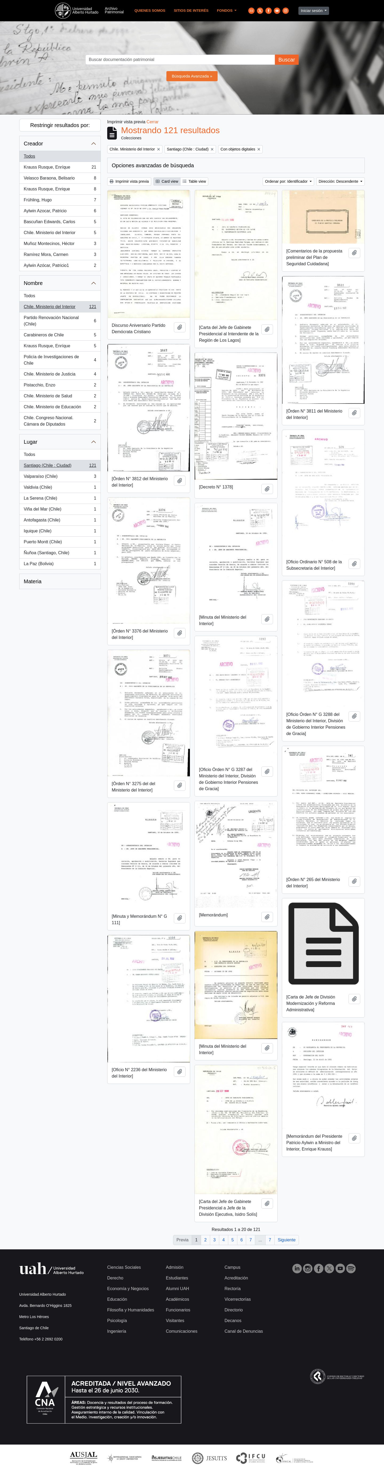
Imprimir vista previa (129, 181)
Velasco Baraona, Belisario (59, 179)
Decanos (233, 1320)
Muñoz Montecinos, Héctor (59, 244)
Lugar (30, 442)
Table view (194, 181)
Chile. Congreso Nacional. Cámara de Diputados (59, 420)
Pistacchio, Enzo (59, 386)
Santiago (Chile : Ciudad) (59, 466)
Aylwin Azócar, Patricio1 (59, 266)
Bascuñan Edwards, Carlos (59, 223)
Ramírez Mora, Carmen (59, 255)
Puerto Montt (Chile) (59, 543)
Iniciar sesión (312, 11)
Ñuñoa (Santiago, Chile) (59, 554)
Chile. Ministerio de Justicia (59, 375)
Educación (117, 1299)
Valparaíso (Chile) (59, 477)
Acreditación (236, 1278)
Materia (33, 581)
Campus (233, 1267)
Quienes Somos (149, 11)
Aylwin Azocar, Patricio (59, 212)
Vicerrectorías (238, 1299)
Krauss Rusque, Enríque (59, 168)
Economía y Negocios (128, 1288)
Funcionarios (178, 1310)
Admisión (174, 1267)
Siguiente (287, 1240)
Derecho (115, 1278)
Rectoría (233, 1288)
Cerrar (153, 122)
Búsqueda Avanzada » (192, 76)
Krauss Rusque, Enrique (59, 190)
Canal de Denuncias (244, 1331)
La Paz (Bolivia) (59, 565)
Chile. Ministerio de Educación (59, 408)
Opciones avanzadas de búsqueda (153, 165)
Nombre (33, 283)
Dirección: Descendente (339, 181)
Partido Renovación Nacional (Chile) (59, 320)
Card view (167, 181)
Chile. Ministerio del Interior (59, 234)
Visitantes (175, 1320)
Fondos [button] (225, 11)
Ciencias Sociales (124, 1267)
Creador (33, 143)
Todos (29, 156)
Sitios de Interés (191, 11)
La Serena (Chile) (59, 499)
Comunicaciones (181, 1331)
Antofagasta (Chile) (59, 521)
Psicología (117, 1320)
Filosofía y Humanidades (130, 1310)
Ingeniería (116, 1331)
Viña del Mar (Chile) (59, 510)
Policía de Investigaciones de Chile (59, 359)
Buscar (286, 60)
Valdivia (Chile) (59, 488)
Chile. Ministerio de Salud (59, 397)
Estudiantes (177, 1278)
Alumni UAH (177, 1288)
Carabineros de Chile (59, 336)
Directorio (234, 1310)
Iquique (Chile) (59, 532)
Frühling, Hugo (59, 201)
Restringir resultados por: (60, 125)
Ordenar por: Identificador (287, 181)
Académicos (177, 1299)
